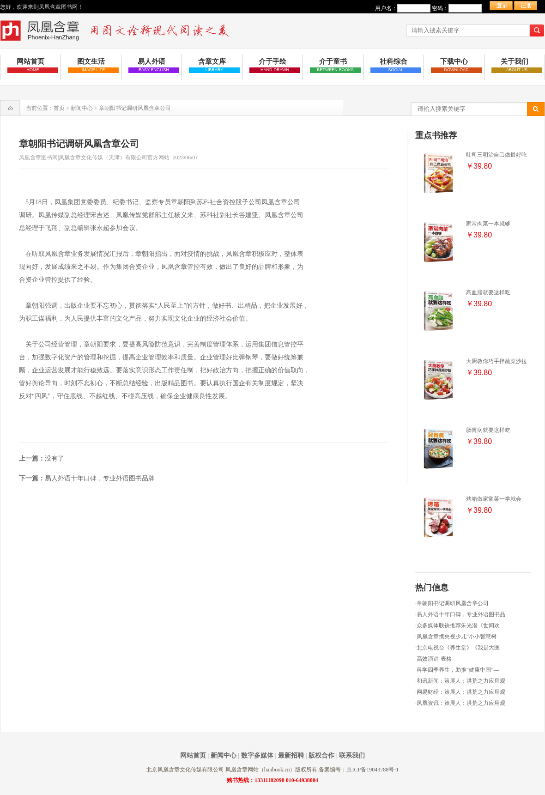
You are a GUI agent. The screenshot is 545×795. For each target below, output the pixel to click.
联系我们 (352, 755)
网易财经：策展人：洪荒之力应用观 (461, 692)
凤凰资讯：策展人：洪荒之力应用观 (461, 703)
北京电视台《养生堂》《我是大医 (458, 647)
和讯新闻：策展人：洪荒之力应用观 (461, 681)
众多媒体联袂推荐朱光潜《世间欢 (458, 625)
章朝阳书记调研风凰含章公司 (453, 603)
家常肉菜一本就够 (488, 223)
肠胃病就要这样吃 (488, 430)
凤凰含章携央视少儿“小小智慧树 (457, 636)
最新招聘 (291, 755)
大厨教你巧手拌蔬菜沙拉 (496, 361)
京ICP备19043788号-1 (372, 769)
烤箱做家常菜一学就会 (493, 499)
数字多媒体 (257, 755)
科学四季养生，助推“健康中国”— (458, 670)
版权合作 (321, 755)
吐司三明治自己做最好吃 (496, 155)
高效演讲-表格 (434, 658)
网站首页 (193, 755)
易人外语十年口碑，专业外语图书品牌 (100, 478)
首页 (59, 108)
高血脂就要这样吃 (488, 292)
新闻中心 (82, 108)
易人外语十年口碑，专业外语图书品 (461, 614)
